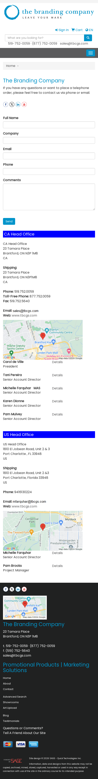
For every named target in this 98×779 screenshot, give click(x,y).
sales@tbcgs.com (74, 43)
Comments (12, 180)
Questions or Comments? (23, 728)
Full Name (10, 118)
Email (7, 149)
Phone (8, 164)
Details (57, 362)
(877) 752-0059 (44, 43)
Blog (6, 715)
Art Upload (10, 708)
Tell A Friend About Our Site (24, 733)
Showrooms (11, 702)
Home (10, 66)
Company (11, 133)
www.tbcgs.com (24, 315)
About (7, 683)
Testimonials (11, 721)
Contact (8, 689)
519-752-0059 (19, 43)
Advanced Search (14, 697)
